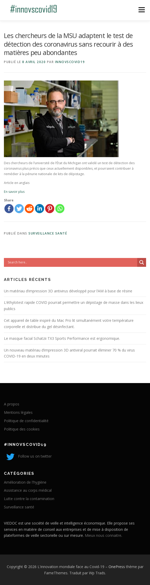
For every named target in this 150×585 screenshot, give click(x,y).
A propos (11, 404)
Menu (141, 10)
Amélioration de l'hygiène (25, 482)
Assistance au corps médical (28, 490)
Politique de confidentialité (26, 420)
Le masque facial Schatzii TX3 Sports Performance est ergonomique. (62, 338)
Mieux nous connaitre (103, 535)
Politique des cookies (22, 429)
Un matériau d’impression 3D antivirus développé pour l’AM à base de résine (68, 290)
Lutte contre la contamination (29, 498)
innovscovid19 (70, 62)
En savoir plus (14, 191)
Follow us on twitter (28, 456)
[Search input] (72, 262)
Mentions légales (18, 412)
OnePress (117, 566)
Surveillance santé (47, 233)
